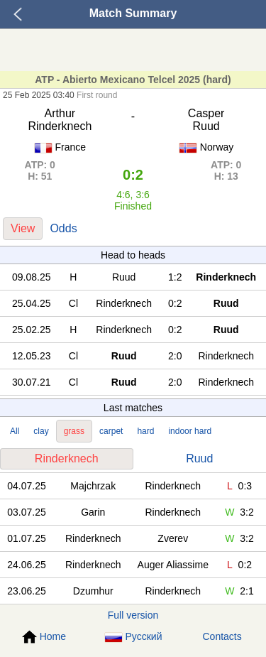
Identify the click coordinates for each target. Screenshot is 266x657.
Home (44, 637)
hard (145, 431)
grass (74, 431)
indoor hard (189, 431)
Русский (133, 637)
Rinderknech (67, 458)
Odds (63, 228)
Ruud (199, 458)
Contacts (222, 636)
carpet (111, 431)
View (23, 228)
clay (40, 431)
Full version (133, 615)
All (14, 431)
